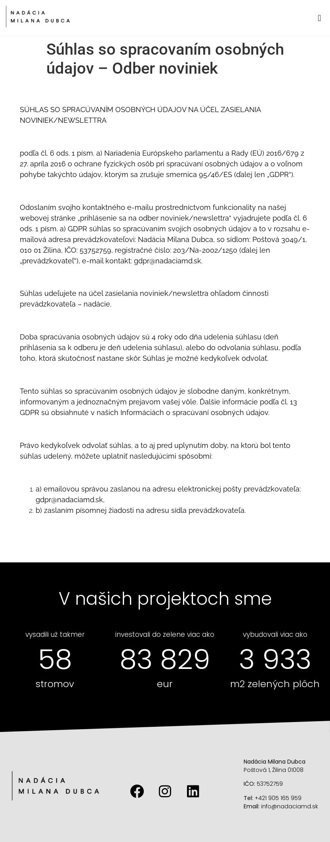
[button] (319, 18)
